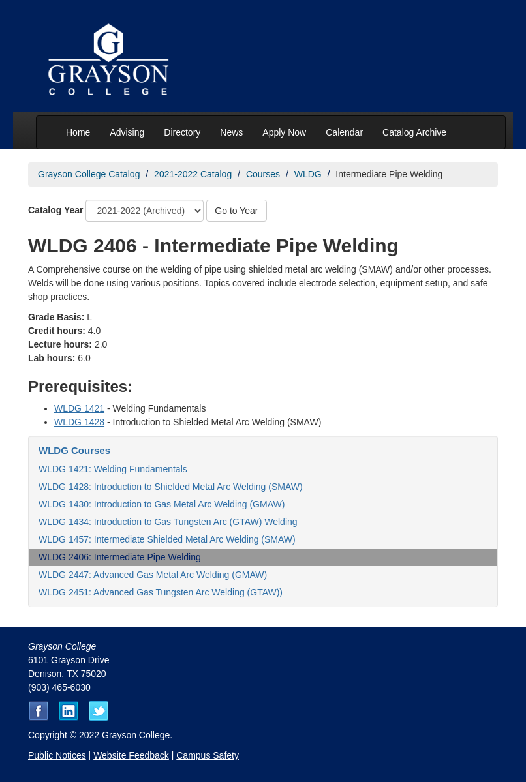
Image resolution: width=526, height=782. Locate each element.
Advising (127, 132)
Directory (182, 132)
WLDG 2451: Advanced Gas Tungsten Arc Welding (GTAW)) (161, 592)
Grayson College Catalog (89, 174)
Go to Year (236, 210)
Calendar (344, 132)
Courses (263, 174)
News (231, 132)
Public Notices (57, 755)
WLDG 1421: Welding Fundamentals (113, 469)
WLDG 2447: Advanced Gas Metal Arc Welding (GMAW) (153, 574)
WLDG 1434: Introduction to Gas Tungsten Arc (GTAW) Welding (168, 522)
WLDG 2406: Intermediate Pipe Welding (120, 557)
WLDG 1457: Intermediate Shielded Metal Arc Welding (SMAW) (167, 539)
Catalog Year (56, 210)
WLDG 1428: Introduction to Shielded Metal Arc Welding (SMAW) (171, 486)
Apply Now (284, 132)
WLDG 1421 (79, 408)
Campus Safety (207, 755)
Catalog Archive (414, 132)
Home (78, 132)
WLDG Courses (74, 450)
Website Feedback (131, 755)
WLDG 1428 (79, 422)
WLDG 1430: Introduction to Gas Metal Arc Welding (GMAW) (162, 504)
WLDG (308, 174)
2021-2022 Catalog (193, 174)
